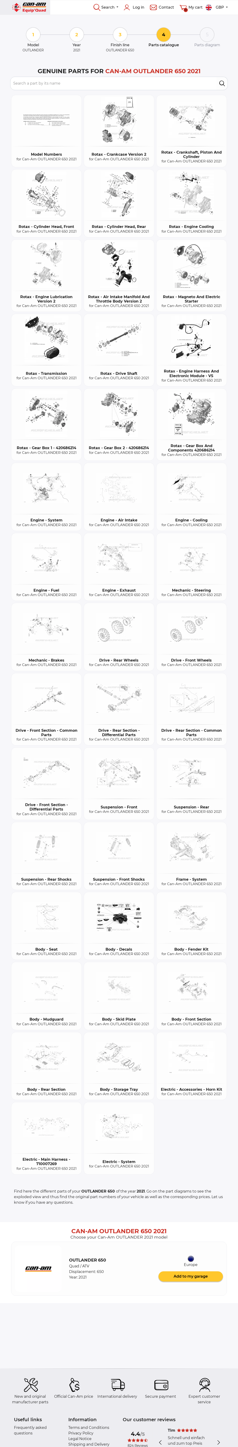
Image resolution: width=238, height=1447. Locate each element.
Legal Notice (80, 1439)
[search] (222, 83)
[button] (38, 1269)
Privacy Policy (80, 1433)
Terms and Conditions (88, 1427)
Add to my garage (191, 1276)
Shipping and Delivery (88, 1444)
